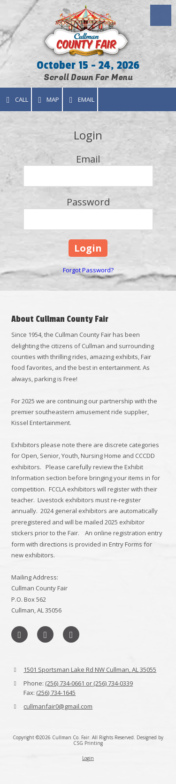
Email (80, 99)
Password (88, 202)
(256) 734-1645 (56, 692)
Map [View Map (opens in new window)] (47, 99)
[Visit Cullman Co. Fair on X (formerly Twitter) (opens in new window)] (45, 634)
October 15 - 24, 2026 (88, 65)
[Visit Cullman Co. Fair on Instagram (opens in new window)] (71, 634)
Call (15, 99)
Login (88, 758)
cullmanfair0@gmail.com (57, 706)
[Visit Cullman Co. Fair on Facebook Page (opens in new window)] (19, 634)
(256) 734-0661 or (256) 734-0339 (89, 683)
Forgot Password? (88, 270)
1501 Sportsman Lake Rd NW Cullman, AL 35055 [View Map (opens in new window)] (89, 669)
